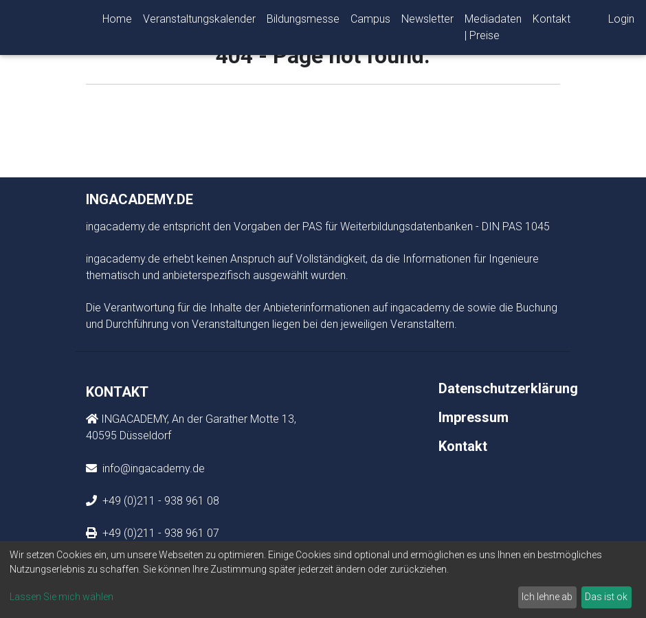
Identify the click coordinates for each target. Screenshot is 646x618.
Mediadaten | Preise (493, 30)
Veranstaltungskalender (199, 21)
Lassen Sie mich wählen (61, 596)
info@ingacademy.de (152, 468)
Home (117, 21)
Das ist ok (606, 596)
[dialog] (323, 579)
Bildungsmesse (303, 21)
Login (621, 21)
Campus (370, 21)
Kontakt (551, 21)
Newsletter (427, 21)
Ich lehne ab (547, 596)
